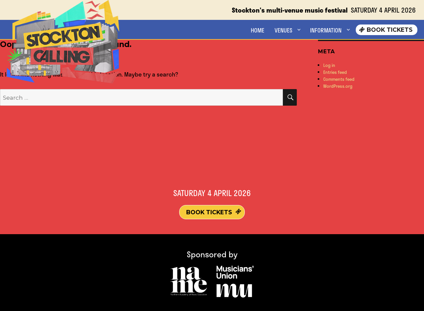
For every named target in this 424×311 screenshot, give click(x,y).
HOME (257, 30)
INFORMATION (326, 30)
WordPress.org (337, 86)
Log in (329, 65)
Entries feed (335, 72)
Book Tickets (389, 29)
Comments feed (338, 79)
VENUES (283, 30)
